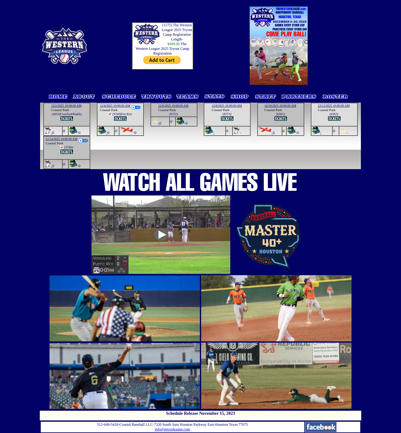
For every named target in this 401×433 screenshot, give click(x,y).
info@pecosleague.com (172, 429)
